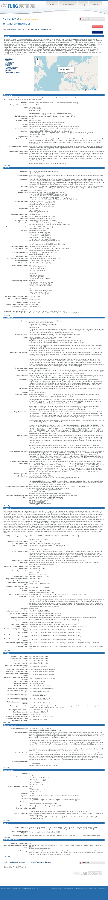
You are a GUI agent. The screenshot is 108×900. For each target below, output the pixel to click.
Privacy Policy (21, 888)
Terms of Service (11, 888)
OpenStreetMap (92, 90)
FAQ (83, 5)
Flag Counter (18, 5)
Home (52, 5)
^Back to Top (6, 165)
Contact (3, 888)
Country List (68, 5)
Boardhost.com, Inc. (33, 888)
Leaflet (83, 90)
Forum (95, 5)
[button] (72, 68)
